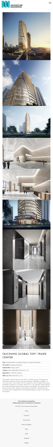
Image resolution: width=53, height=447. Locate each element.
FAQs (26, 429)
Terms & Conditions (26, 424)
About (26, 411)
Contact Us (26, 415)
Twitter (26, 433)
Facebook (26, 438)
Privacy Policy (26, 420)
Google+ (26, 443)
